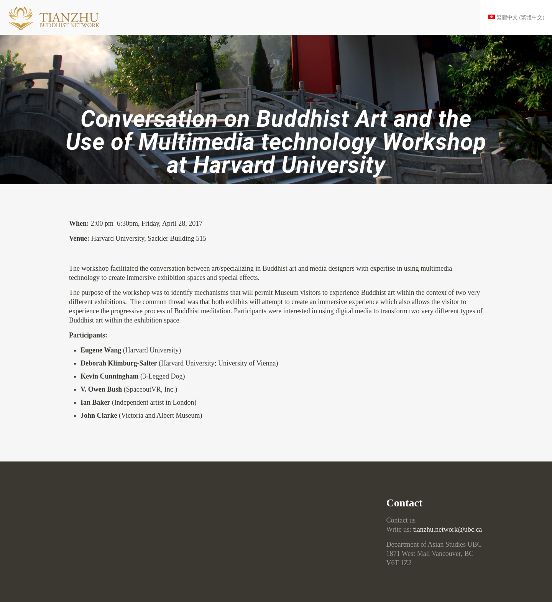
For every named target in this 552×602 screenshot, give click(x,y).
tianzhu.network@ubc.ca (447, 529)
